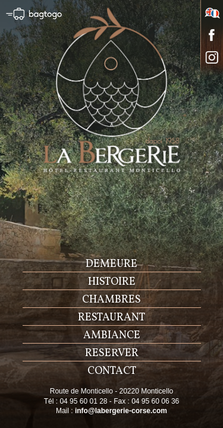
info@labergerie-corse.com (121, 411)
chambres (111, 299)
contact (111, 371)
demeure (111, 264)
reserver (112, 353)
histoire (112, 282)
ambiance (111, 335)
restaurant (111, 317)
